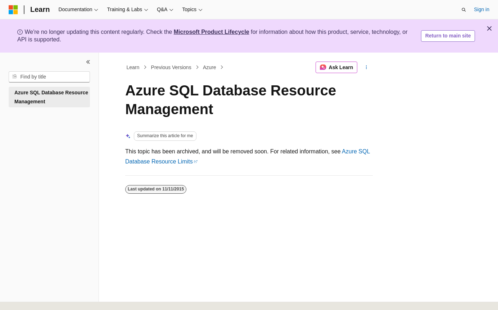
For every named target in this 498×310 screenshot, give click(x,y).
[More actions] (366, 67)
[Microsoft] (13, 9)
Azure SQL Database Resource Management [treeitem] (51, 97)
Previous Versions (171, 67)
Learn (133, 67)
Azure (209, 67)
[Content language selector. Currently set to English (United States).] (43, 296)
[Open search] (464, 9)
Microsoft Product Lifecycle (211, 32)
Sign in (481, 9)
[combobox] (49, 77)
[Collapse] (88, 61)
